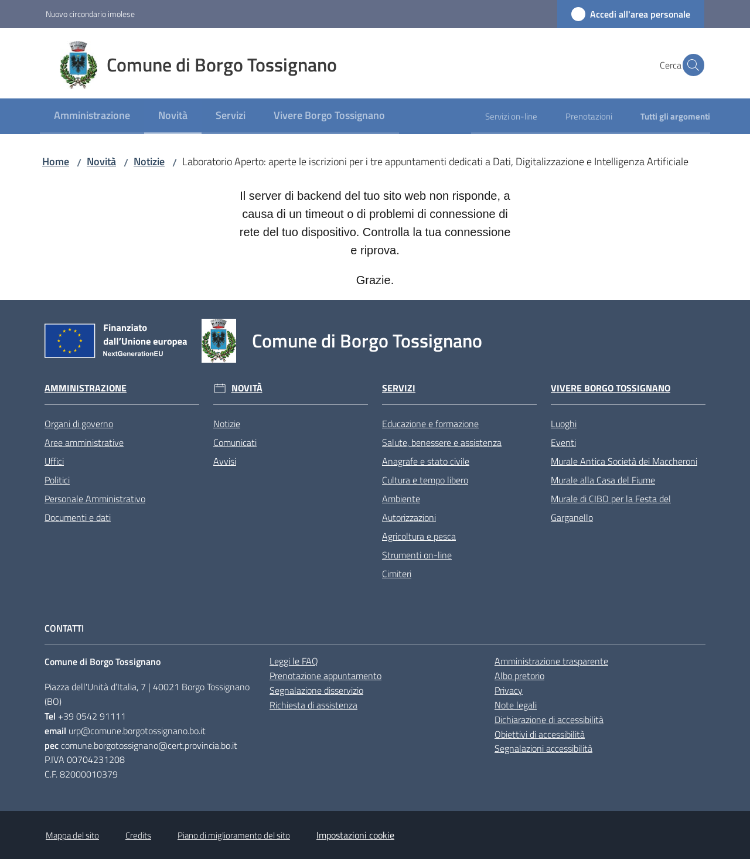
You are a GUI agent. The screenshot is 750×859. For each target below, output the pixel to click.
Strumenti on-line (417, 555)
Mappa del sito (72, 835)
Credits (138, 835)
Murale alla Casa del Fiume (603, 480)
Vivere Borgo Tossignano (610, 388)
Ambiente (401, 499)
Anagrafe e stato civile (425, 461)
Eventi (563, 442)
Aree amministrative (84, 442)
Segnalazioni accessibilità (543, 748)
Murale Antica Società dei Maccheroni (624, 461)
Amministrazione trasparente (551, 661)
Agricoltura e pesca (419, 536)
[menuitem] (92, 116)
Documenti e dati (78, 517)
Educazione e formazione (430, 424)
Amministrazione (86, 388)
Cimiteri (396, 574)
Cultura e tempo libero (425, 480)
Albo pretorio (519, 676)
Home (55, 161)
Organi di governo (79, 424)
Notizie (149, 161)
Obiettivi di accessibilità (540, 734)
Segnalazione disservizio (316, 690)
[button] (690, 65)
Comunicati (235, 442)
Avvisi (224, 461)
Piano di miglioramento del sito (234, 835)
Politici (57, 480)
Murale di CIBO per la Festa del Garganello (611, 508)
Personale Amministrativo (95, 499)
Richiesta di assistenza (313, 705)
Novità (101, 161)
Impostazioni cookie (355, 835)
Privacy (509, 690)
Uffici (54, 461)
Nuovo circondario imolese (90, 14)
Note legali (516, 705)
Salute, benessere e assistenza (442, 442)
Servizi (398, 388)
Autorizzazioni (409, 517)
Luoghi (564, 424)
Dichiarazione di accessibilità (549, 720)
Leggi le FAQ (294, 661)
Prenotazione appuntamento (325, 676)
